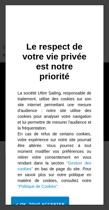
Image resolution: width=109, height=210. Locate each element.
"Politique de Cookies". (38, 186)
